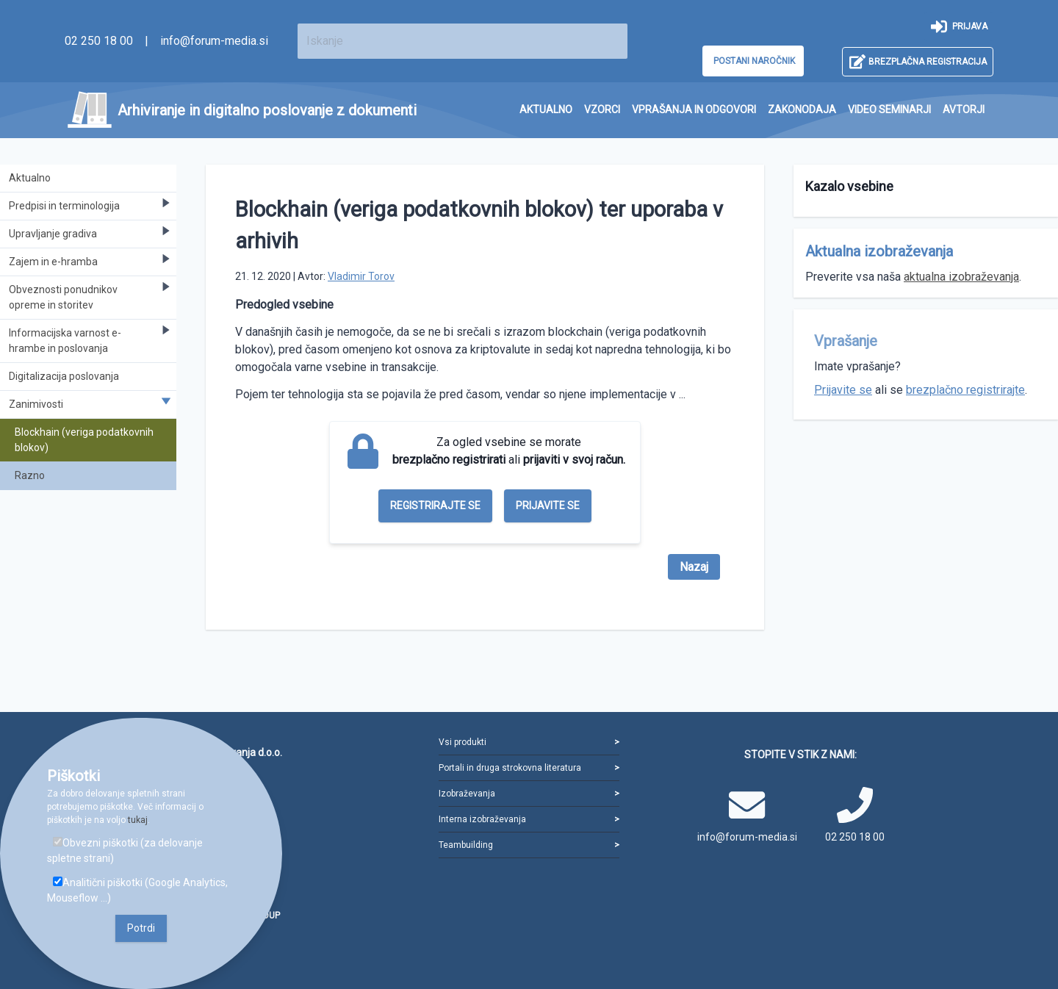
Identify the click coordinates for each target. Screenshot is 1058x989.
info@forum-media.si (214, 41)
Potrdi (141, 928)
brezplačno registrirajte (965, 390)
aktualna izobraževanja (961, 277)
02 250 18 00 (99, 41)
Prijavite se (548, 505)
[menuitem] (546, 109)
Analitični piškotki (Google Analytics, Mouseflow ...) (137, 890)
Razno (30, 475)
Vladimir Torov (361, 276)
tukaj (138, 820)
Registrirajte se (435, 505)
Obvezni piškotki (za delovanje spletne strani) (125, 850)
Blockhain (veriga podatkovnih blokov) (84, 439)
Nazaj (694, 567)
